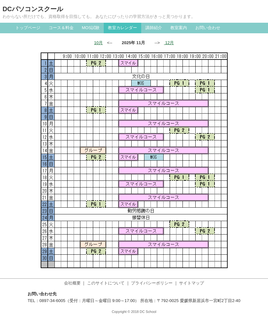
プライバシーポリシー (152, 283)
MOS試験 (91, 27)
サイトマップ (191, 283)
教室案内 (178, 27)
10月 (98, 42)
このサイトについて (106, 283)
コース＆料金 (61, 27)
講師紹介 (153, 27)
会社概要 (72, 283)
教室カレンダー (122, 27)
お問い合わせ (207, 27)
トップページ (27, 27)
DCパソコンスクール (33, 8)
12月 (169, 42)
